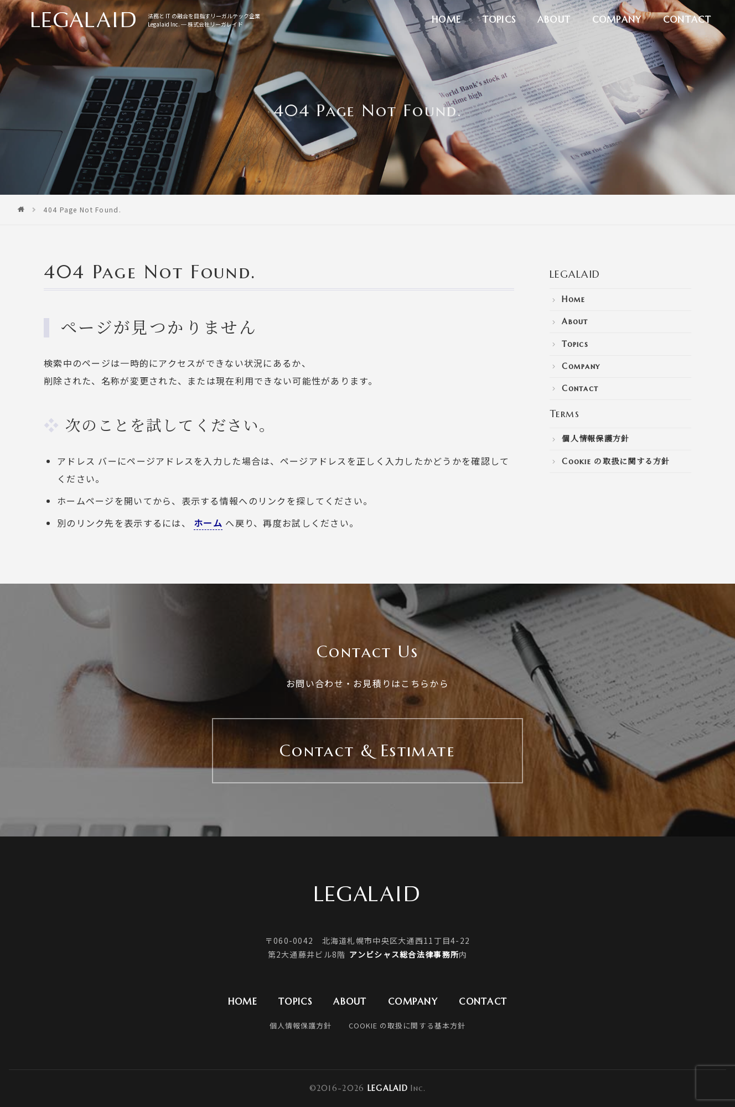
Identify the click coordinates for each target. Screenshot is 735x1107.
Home (446, 19)
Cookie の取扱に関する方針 (616, 461)
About (554, 19)
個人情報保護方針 (595, 439)
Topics (499, 19)
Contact (687, 19)
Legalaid (388, 1088)
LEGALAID (575, 274)
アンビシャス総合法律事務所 (404, 954)
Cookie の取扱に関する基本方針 (407, 1025)
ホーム (208, 522)
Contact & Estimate (367, 750)
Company (617, 19)
